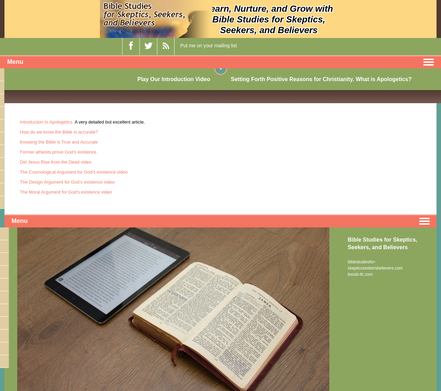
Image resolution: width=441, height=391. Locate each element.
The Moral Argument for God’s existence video (66, 192)
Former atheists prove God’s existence (58, 152)
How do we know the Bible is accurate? (59, 132)
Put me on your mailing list (208, 45)
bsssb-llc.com (360, 274)
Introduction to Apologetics (46, 122)
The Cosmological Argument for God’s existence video (74, 172)
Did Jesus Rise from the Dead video (55, 162)
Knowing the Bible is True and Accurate (59, 142)
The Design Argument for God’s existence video (67, 182)
